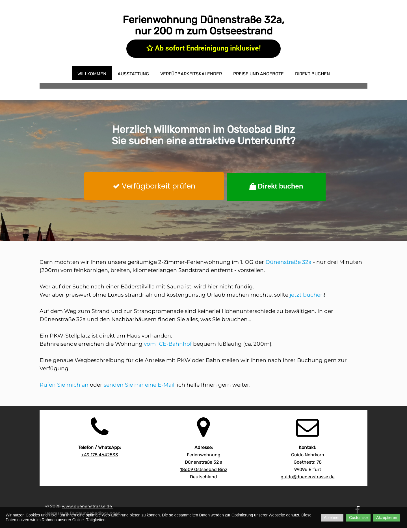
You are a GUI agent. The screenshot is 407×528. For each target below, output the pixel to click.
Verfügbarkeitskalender (191, 73)
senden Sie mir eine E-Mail (139, 385)
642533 (99, 454)
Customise (358, 517)
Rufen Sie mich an (64, 385)
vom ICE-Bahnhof (168, 344)
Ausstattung (133, 73)
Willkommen (91, 73)
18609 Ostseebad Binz (203, 469)
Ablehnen (332, 517)
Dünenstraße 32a (288, 262)
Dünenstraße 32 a (203, 462)
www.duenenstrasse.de (87, 506)
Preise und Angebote (258, 73)
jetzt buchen (307, 295)
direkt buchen (312, 73)
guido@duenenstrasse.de (308, 476)
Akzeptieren (386, 517)
